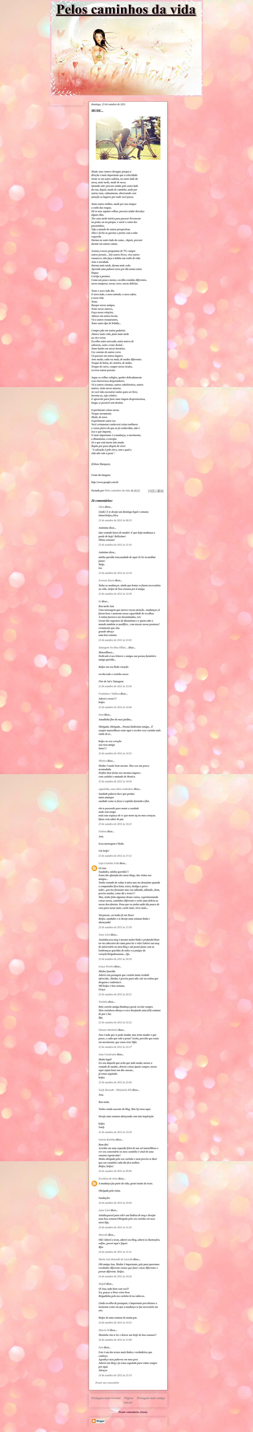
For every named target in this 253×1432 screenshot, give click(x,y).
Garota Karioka (107, 1139)
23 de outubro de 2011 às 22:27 (115, 1047)
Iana (101, 714)
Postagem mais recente (106, 1398)
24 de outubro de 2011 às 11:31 (115, 1251)
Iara (101, 1347)
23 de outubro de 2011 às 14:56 (115, 781)
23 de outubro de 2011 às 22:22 (115, 1022)
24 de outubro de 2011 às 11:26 (115, 1227)
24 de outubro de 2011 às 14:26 (115, 1276)
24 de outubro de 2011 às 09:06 (115, 1171)
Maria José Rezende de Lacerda (116, 1259)
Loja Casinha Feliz (109, 863)
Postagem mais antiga (151, 1398)
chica (101, 506)
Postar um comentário (107, 1382)
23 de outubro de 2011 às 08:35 (115, 520)
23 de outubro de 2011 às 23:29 (115, 1132)
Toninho (103, 1001)
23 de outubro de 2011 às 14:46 (115, 707)
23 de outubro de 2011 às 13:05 (115, 640)
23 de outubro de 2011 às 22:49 (115, 1082)
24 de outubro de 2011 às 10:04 (115, 1202)
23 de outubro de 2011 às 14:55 (115, 753)
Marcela (103, 1234)
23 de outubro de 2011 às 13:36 (115, 686)
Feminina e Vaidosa (109, 693)
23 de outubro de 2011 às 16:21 (115, 824)
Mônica (103, 760)
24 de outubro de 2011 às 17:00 (115, 1339)
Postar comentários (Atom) (133, 1412)
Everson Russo (106, 580)
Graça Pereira (106, 966)
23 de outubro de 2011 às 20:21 (115, 994)
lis (100, 601)
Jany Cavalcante (107, 1054)
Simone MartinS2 (108, 1030)
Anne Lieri (104, 934)
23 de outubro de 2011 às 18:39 (115, 959)
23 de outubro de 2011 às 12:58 (115, 593)
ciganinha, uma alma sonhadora (116, 789)
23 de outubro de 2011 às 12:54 (115, 573)
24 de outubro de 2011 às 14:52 (115, 1322)
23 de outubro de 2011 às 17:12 (115, 855)
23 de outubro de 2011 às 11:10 (115, 544)
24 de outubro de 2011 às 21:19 (115, 1375)
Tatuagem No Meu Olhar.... (113, 647)
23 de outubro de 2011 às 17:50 (115, 927)
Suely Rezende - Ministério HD (115, 1090)
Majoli (102, 1283)
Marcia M (104, 1330)
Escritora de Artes (108, 1178)
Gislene (103, 831)
